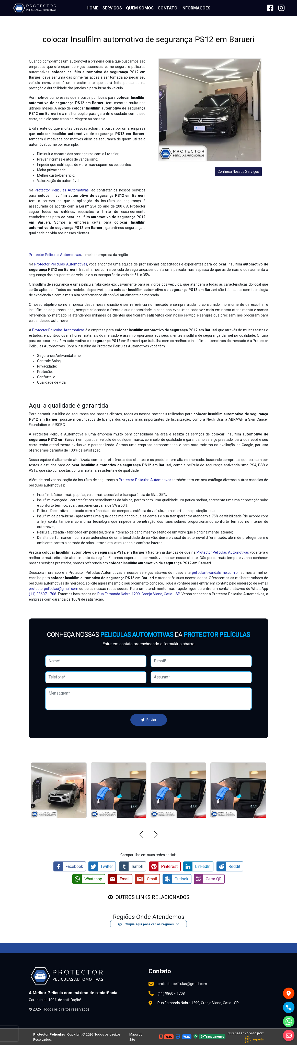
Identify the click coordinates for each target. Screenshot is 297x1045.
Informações (195, 8)
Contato (167, 8)
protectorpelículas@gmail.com (53, 589)
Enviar (148, 720)
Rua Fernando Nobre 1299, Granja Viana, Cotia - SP (138, 594)
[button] (141, 835)
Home (92, 8)
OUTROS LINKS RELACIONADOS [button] (152, 897)
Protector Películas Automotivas (62, 190)
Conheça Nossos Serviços (238, 171)
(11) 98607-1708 (42, 594)
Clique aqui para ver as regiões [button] (146, 924)
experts (254, 1039)
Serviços (112, 8)
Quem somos (140, 8)
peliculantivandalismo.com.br (215, 572)
